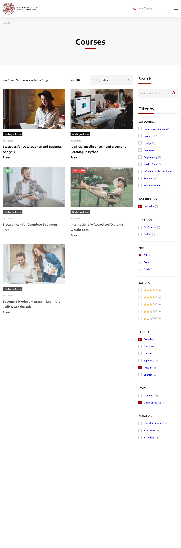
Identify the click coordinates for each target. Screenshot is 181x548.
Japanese (151, 360)
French (149, 339)
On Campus (152, 227)
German (150, 346)
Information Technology (159, 171)
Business (150, 136)
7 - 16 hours (152, 437)
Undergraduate (154, 402)
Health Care (152, 164)
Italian (149, 353)
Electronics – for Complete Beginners (30, 228)
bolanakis (8, 140)
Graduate (151, 395)
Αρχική (6, 22)
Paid (148, 269)
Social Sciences (154, 185)
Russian (150, 367)
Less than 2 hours (155, 423)
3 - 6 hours (151, 430)
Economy (151, 150)
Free (148, 262)
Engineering (152, 157)
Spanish (150, 374)
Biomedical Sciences (157, 129)
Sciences (150, 178)
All (147, 255)
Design (149, 143)
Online (149, 234)
